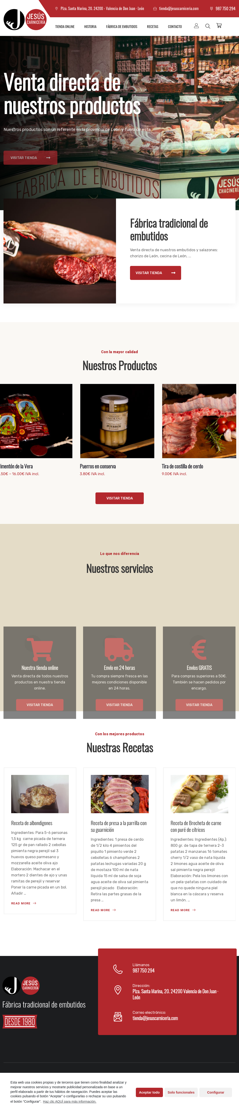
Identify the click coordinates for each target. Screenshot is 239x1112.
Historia (90, 26)
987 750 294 (225, 8)
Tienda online (64, 26)
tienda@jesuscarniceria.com (179, 8)
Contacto (175, 26)
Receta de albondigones (31, 822)
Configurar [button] (215, 1092)
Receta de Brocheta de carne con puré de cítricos (196, 826)
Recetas (152, 26)
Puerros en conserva (98, 466)
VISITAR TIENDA (30, 172)
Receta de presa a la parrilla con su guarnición (119, 826)
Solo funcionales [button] (181, 1092)
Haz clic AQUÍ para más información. (69, 1101)
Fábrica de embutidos (121, 26)
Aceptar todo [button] (149, 1092)
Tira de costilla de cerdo (182, 466)
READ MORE (23, 903)
